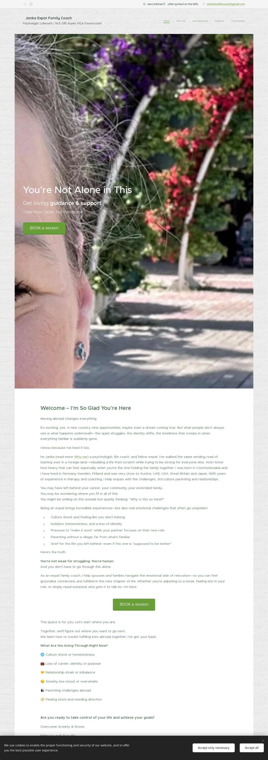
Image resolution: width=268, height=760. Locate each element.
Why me (80, 456)
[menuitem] (219, 21)
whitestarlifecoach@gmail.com (226, 4)
